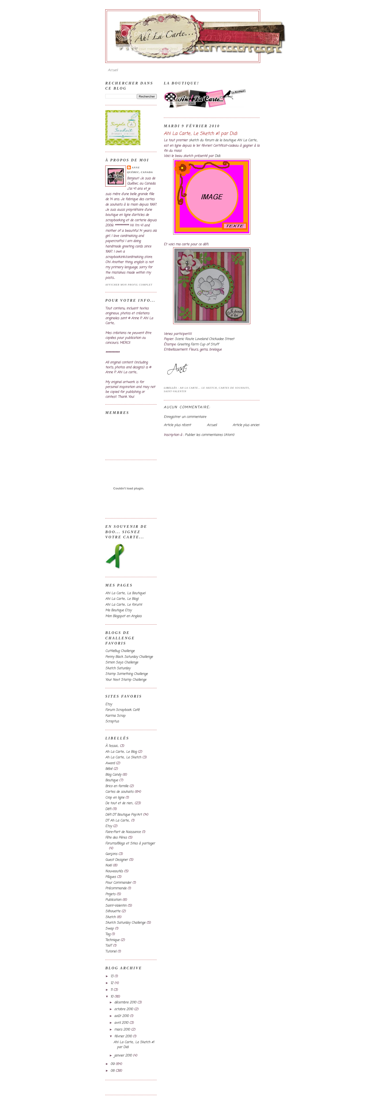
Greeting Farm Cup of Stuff (198, 344)
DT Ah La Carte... (117, 820)
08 (113, 1070)
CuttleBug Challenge (120, 651)
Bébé (108, 769)
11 (111, 990)
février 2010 (123, 1036)
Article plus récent (177, 425)
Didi (217, 156)
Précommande (115, 888)
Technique (112, 940)
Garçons (111, 854)
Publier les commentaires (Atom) (209, 435)
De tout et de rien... (119, 803)
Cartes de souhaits (234, 387)
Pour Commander (118, 882)
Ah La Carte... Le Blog (121, 751)
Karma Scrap (115, 715)
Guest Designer (116, 860)
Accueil (113, 70)
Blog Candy (113, 774)
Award (110, 763)
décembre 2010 (125, 1002)
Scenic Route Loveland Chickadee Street (204, 339)
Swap (109, 928)
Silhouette (112, 911)
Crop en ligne (114, 797)
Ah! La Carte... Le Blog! (122, 599)
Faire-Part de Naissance (123, 832)
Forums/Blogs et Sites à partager (130, 843)
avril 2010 (121, 1022)
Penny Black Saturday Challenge (129, 657)
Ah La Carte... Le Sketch (198, 387)
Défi (108, 809)
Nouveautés (114, 871)
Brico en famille (116, 786)
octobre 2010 (124, 1009)
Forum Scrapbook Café (122, 710)
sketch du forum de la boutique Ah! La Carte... (223, 140)
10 (112, 996)
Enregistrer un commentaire (185, 417)
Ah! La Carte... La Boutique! (125, 593)
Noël (108, 865)
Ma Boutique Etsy (118, 610)
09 (113, 1064)
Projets (110, 894)
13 (112, 976)
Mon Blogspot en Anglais (123, 616)
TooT (108, 945)
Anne (136, 167)
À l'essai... (112, 746)
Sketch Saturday (117, 668)
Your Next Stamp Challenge (125, 679)
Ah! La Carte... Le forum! (123, 604)
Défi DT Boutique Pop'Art (123, 814)
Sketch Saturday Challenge (125, 922)
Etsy (108, 704)
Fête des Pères (116, 837)
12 (112, 983)
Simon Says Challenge (121, 662)
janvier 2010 (123, 1055)
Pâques (110, 877)
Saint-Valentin (175, 391)
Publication (113, 899)
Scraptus (112, 721)
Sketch (110, 917)
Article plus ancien (246, 425)
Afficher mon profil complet (128, 284)
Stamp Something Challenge (126, 674)
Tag (107, 934)
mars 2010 (122, 1029)
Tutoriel (110, 951)
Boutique (111, 780)
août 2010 (122, 1016)
